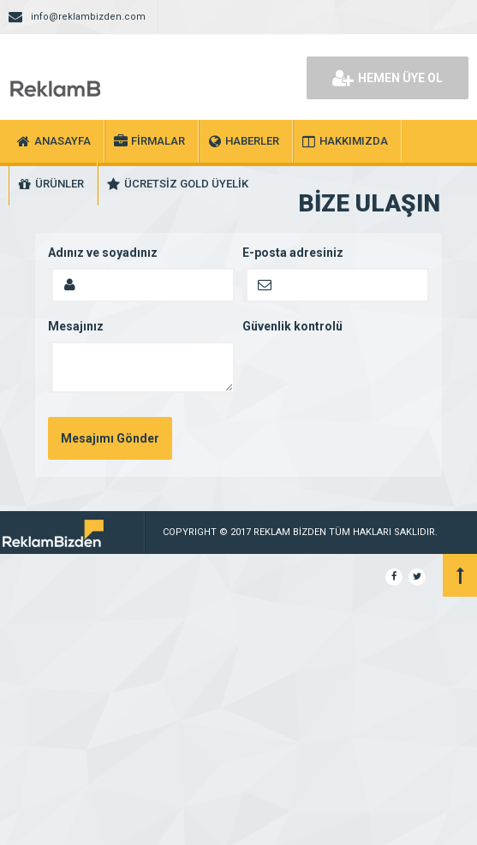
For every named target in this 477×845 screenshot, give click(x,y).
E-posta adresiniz (292, 252)
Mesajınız (76, 326)
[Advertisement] (238, 716)
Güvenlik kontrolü (292, 326)
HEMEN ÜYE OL (387, 78)
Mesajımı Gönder (110, 438)
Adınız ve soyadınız (103, 252)
